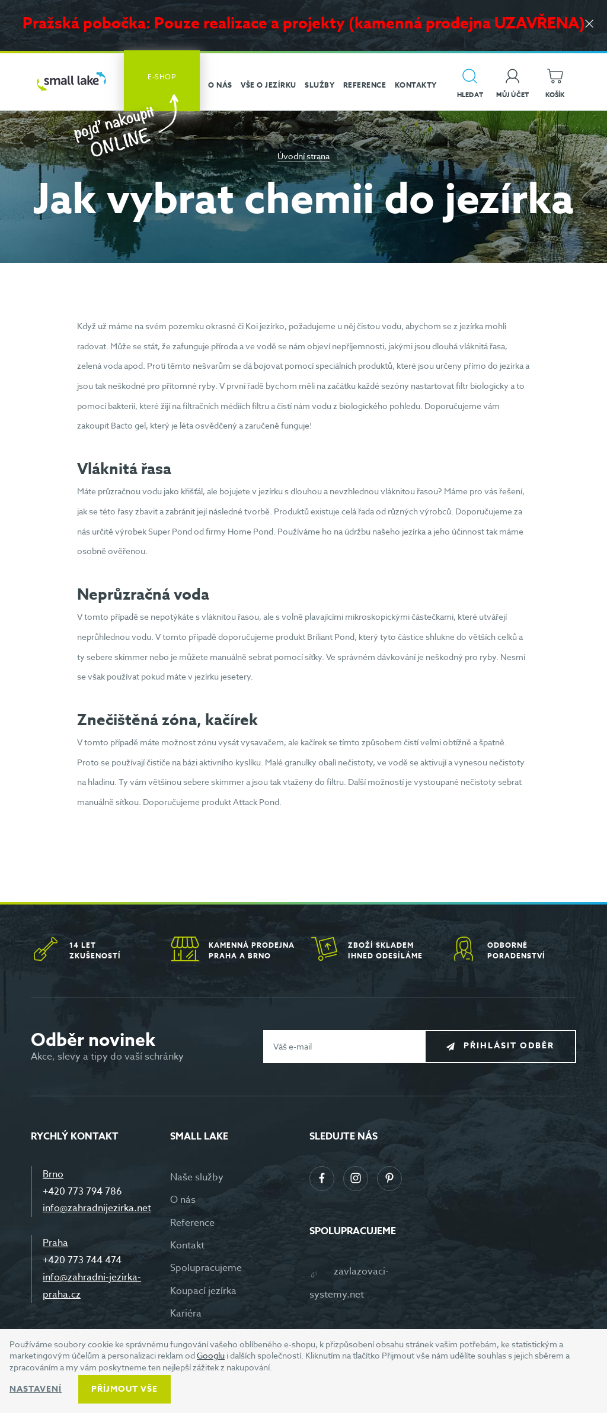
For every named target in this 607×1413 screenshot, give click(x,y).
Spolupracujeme (206, 1268)
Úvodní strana (303, 156)
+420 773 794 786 (82, 1192)
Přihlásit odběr (509, 1045)
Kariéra (186, 1313)
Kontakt (187, 1245)
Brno (53, 1174)
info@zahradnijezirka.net (97, 1208)
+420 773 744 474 (82, 1260)
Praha (55, 1243)
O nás (183, 1200)
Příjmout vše (124, 1389)
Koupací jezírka (203, 1291)
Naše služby (196, 1177)
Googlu (211, 1355)
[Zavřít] (589, 24)
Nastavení (35, 1389)
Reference (192, 1223)
